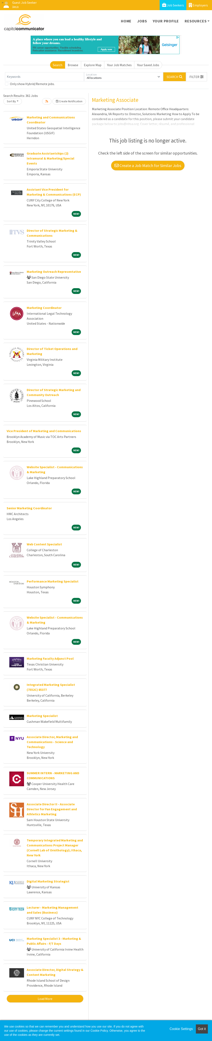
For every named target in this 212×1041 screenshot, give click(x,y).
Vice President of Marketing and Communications (44, 431)
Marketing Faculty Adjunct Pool (50, 658)
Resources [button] (195, 21)
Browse (73, 65)
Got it (202, 1029)
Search (57, 65)
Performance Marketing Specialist (52, 581)
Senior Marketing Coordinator (29, 508)
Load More (45, 999)
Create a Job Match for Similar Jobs (147, 165)
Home (126, 21)
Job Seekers (173, 5)
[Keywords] (44, 76)
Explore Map (92, 65)
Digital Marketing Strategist (48, 881)
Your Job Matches (119, 65)
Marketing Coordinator (44, 308)
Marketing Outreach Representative (54, 271)
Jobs (142, 21)
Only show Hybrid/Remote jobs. (32, 84)
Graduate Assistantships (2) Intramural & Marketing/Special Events (50, 158)
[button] (196, 76)
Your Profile (166, 21)
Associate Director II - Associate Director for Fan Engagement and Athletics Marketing (52, 809)
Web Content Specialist (44, 544)
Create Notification (69, 101)
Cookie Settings (181, 1029)
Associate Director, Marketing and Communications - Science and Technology (52, 742)
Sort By (11, 101)
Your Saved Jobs (148, 65)
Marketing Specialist (42, 716)
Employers (198, 5)
